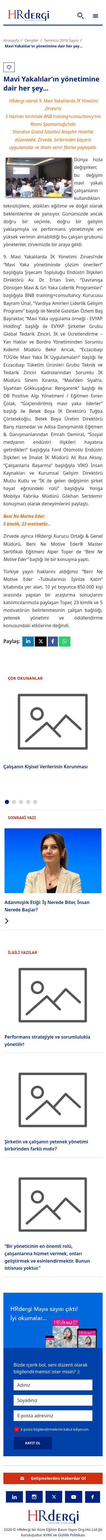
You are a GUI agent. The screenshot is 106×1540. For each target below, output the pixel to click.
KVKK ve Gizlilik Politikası (64, 1535)
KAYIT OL (32, 1443)
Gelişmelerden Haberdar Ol (53, 1478)
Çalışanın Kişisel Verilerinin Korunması (45, 766)
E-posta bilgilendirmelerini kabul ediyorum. (55, 1429)
